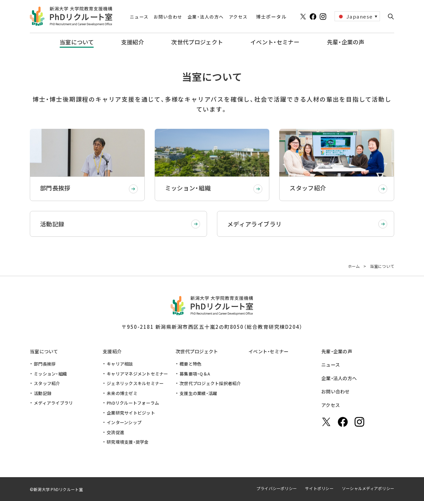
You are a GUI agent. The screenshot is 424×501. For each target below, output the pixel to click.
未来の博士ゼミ (122, 393)
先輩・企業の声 (336, 351)
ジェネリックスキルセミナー (135, 383)
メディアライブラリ (53, 403)
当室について (44, 351)
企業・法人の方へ (339, 378)
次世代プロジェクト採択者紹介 (210, 383)
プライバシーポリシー (276, 488)
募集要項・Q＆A (195, 374)
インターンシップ (124, 422)
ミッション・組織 (50, 374)
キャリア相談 (120, 364)
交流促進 (115, 432)
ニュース (330, 364)
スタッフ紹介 (47, 383)
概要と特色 (190, 364)
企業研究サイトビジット (131, 413)
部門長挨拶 (45, 364)
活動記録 (42, 393)
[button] (391, 17)
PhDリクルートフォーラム (133, 403)
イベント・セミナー (268, 351)
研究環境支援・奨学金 (128, 442)
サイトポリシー (319, 488)
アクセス (330, 405)
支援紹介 (112, 351)
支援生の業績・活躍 (198, 393)
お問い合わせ (335, 391)
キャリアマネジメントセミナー (137, 374)
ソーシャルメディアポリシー (368, 488)
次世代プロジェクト (197, 351)
